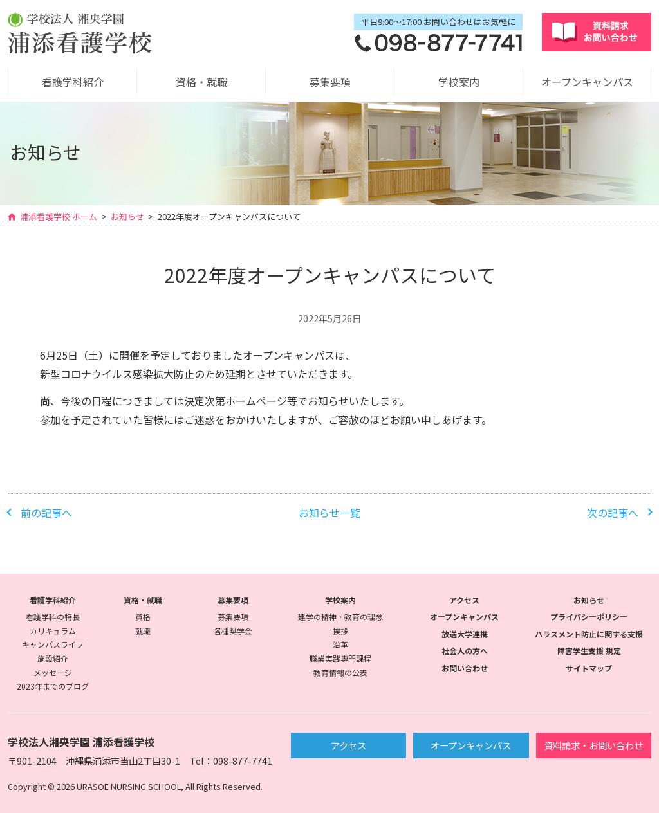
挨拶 (340, 630)
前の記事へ (46, 513)
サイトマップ (589, 667)
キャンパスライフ (53, 644)
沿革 (340, 644)
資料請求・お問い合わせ (593, 745)
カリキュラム (53, 630)
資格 (143, 616)
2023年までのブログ (53, 686)
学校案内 (458, 81)
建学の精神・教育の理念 (340, 616)
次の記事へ (612, 513)
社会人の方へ (464, 650)
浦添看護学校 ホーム (58, 217)
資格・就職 (201, 81)
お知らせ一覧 (329, 512)
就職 (143, 630)
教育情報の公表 (340, 672)
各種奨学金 (233, 630)
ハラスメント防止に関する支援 (589, 633)
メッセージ (52, 672)
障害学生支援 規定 (589, 650)
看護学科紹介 (73, 81)
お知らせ (127, 217)
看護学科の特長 (53, 616)
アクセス (464, 599)
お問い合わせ (464, 667)
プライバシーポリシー (588, 616)
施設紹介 (52, 658)
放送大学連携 (464, 633)
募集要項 (330, 81)
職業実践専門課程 (340, 658)
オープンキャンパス (587, 81)
